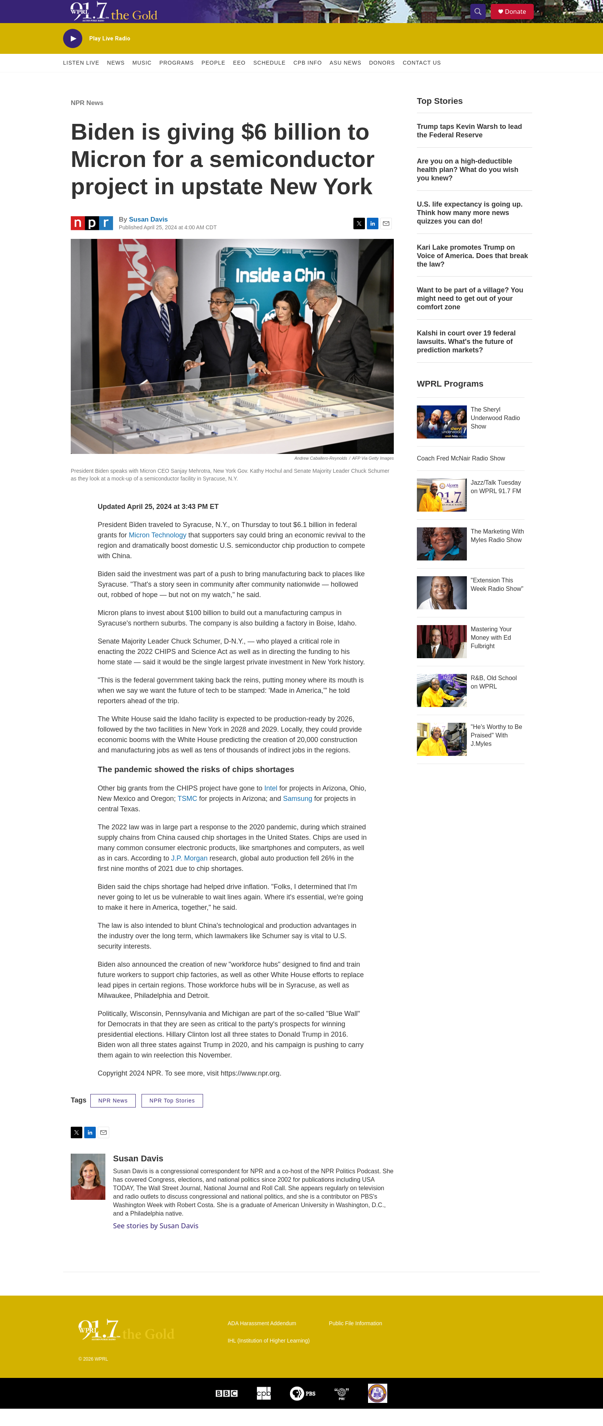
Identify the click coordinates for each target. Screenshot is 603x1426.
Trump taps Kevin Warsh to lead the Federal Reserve (469, 148)
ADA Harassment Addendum (262, 1341)
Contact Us (422, 80)
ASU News (345, 80)
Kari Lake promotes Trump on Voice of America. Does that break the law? (472, 273)
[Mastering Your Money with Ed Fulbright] (442, 658)
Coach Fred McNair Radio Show (461, 475)
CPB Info (307, 80)
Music (142, 80)
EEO (239, 80)
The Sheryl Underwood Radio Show (495, 435)
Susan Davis (148, 236)
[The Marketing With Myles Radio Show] (442, 561)
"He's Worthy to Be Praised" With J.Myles (496, 752)
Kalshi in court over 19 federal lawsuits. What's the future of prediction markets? (466, 359)
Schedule (269, 80)
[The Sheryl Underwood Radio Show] (442, 439)
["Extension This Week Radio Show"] (442, 610)
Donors (382, 80)
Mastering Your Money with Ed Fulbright (491, 655)
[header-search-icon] (481, 20)
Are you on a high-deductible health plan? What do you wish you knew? (467, 187)
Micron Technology (158, 552)
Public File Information (355, 1341)
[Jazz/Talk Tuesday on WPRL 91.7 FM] (442, 512)
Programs (176, 80)
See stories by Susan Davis (155, 1243)
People (213, 80)
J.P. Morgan (189, 875)
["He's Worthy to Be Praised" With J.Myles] (442, 756)
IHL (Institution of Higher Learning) (269, 1358)
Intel (271, 805)
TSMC (187, 816)
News (116, 80)
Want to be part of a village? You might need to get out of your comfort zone (470, 316)
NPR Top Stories (172, 1118)
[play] (73, 56)
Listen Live (81, 80)
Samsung (297, 816)
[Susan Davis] (88, 1194)
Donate (520, 20)
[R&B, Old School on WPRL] (442, 707)
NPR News (87, 120)
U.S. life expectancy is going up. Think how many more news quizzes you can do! (470, 230)
